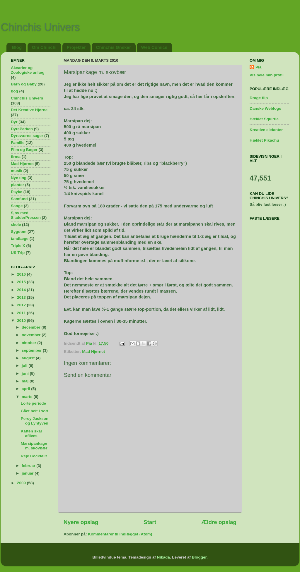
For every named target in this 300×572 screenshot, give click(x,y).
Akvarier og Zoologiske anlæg (28, 70)
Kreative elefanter (266, 130)
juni (26, 373)
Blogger (199, 557)
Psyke (16, 192)
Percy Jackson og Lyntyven (35, 420)
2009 (22, 483)
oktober (29, 343)
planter (17, 185)
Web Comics (154, 47)
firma (16, 156)
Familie (18, 142)
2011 (22, 313)
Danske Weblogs (265, 108)
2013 (22, 297)
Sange (17, 206)
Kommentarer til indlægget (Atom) (120, 534)
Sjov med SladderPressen (26, 215)
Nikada (163, 557)
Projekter (76, 47)
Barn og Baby (24, 84)
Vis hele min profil (267, 75)
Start (150, 522)
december (32, 327)
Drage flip (259, 98)
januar (28, 473)
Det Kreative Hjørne (29, 110)
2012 (22, 305)
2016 (22, 274)
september (32, 350)
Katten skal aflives (31, 433)
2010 (22, 320)
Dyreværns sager (27, 135)
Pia (258, 67)
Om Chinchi (44, 47)
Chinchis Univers (40, 27)
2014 (22, 290)
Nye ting (18, 178)
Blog (17, 47)
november (32, 335)
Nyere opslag (81, 522)
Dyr (14, 122)
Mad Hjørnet (93, 351)
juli (25, 365)
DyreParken (22, 129)
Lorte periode (33, 403)
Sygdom (18, 231)
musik (16, 171)
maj (26, 381)
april (26, 389)
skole (16, 224)
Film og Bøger (24, 149)
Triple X (18, 245)
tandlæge (19, 238)
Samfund (19, 199)
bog (14, 91)
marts (28, 396)
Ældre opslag (218, 522)
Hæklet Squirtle (264, 119)
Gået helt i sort (35, 411)
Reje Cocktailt (34, 456)
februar (29, 465)
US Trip (18, 252)
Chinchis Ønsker (113, 47)
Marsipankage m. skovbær (34, 445)
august (29, 358)
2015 (22, 282)
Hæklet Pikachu (264, 140)
